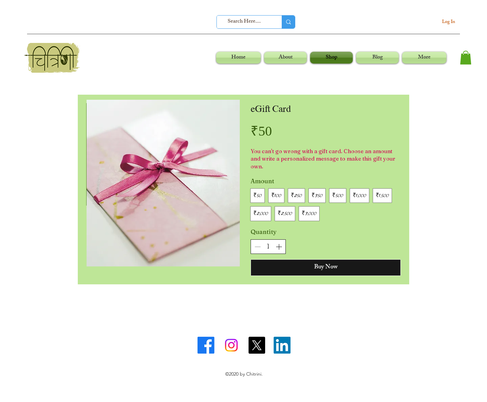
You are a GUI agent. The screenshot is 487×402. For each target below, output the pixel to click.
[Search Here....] (244, 22)
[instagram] (231, 345)
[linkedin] (282, 345)
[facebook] (206, 345)
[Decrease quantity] (257, 247)
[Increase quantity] (278, 247)
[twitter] (256, 345)
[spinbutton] (268, 246)
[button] (465, 58)
